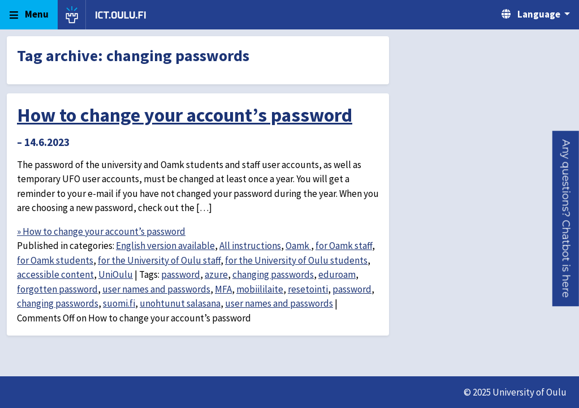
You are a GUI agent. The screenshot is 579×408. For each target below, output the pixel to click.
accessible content (55, 274)
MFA (223, 289)
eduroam (337, 274)
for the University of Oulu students (296, 260)
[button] (565, 218)
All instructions (250, 245)
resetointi (308, 289)
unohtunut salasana (180, 303)
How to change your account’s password (184, 115)
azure (216, 274)
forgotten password (57, 289)
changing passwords (273, 274)
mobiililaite (259, 289)
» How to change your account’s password (101, 231)
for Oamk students (55, 260)
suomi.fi (119, 303)
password (180, 274)
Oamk (298, 245)
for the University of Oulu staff (159, 260)
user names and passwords (156, 289)
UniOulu (115, 274)
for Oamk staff (344, 245)
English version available (165, 245)
